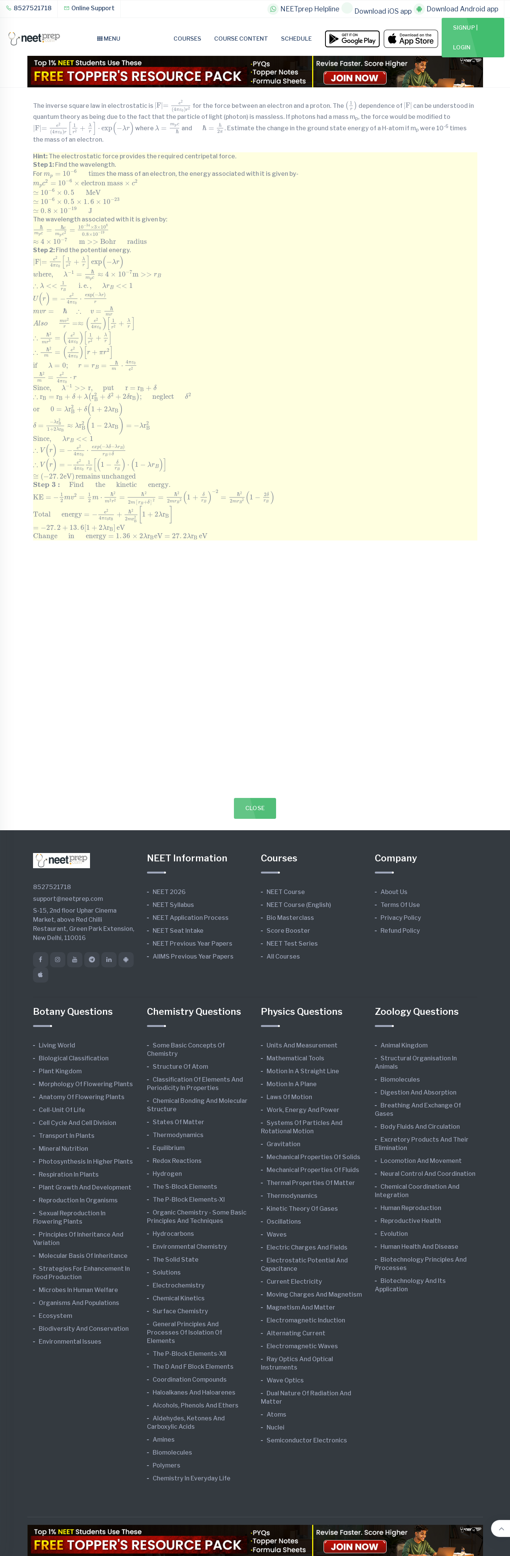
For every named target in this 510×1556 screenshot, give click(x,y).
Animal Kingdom (404, 1045)
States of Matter (178, 1122)
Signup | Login (465, 37)
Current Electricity (294, 1281)
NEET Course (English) (299, 904)
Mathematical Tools (295, 1058)
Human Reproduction (411, 1208)
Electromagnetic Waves (302, 1346)
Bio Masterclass (290, 917)
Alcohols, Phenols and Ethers (195, 1405)
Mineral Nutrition (63, 1148)
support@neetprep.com (68, 898)
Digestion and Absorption (418, 1092)
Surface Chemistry (180, 1311)
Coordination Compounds (190, 1379)
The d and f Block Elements (193, 1366)
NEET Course (286, 892)
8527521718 (29, 8)
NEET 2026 (169, 892)
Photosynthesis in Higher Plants (86, 1161)
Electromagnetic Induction (306, 1320)
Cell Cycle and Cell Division (77, 1122)
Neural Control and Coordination (428, 1173)
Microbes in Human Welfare (78, 1290)
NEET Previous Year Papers (192, 943)
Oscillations (284, 1221)
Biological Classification (74, 1058)
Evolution (394, 1233)
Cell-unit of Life (62, 1110)
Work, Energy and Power (303, 1110)
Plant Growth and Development (85, 1187)
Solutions (167, 1272)
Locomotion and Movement (421, 1160)
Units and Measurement (302, 1045)
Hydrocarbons (173, 1233)
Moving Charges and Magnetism (314, 1294)
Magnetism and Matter (301, 1307)
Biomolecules (172, 1452)
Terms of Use (400, 904)
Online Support (89, 8)
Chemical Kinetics (179, 1298)
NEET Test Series (292, 943)
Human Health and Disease (419, 1246)
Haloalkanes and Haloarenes (194, 1392)
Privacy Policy (401, 917)
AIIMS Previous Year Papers (193, 956)
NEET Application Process (191, 917)
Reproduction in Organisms (78, 1200)
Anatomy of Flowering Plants (82, 1097)
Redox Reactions (177, 1160)
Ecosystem (55, 1315)
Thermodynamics (178, 1135)
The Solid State (176, 1259)
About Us (394, 892)
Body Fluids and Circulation (420, 1126)
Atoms (276, 1414)
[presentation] (173, 106)
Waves (277, 1234)
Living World (57, 1045)
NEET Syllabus (173, 904)
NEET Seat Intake (178, 930)
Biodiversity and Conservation (84, 1328)
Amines (164, 1439)
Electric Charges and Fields (307, 1247)
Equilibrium (169, 1148)
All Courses (283, 956)
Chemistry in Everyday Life (192, 1478)
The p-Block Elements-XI (189, 1199)
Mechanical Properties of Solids (313, 1157)
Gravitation (283, 1144)
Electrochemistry (179, 1285)
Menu (108, 38)
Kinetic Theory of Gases (302, 1208)
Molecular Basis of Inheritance (83, 1255)
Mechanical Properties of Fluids (313, 1170)
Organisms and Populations (79, 1302)
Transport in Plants (67, 1135)
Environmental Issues (70, 1341)
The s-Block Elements (185, 1186)
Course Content (241, 38)
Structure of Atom (180, 1066)
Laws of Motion (289, 1097)
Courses (187, 38)
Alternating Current (296, 1333)
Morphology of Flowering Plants (86, 1084)
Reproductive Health (411, 1220)
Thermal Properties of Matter (311, 1182)
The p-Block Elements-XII (189, 1353)
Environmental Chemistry (190, 1246)
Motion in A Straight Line (303, 1071)
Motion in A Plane (292, 1084)
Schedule (296, 38)
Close (255, 808)
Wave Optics (285, 1380)
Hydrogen (167, 1173)
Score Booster (288, 930)
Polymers (166, 1465)
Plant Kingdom (60, 1071)
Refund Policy (400, 930)
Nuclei (275, 1427)
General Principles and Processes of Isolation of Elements (184, 1332)
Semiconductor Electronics (307, 1440)
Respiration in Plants (69, 1174)
